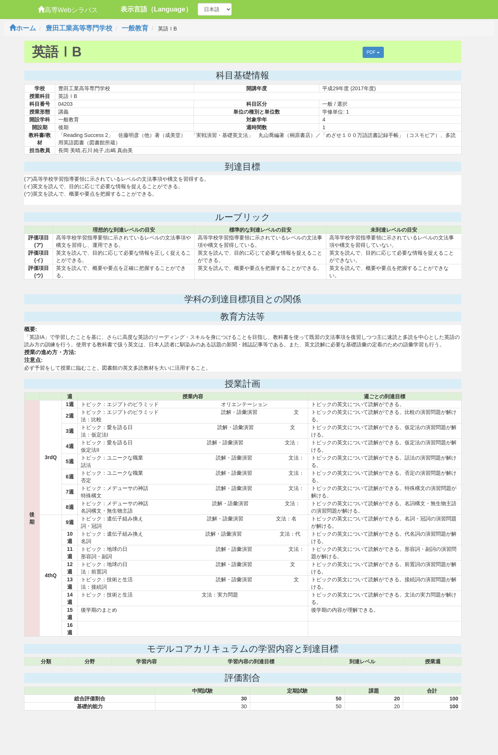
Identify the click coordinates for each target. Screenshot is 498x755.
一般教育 (135, 28)
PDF (373, 52)
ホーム (22, 28)
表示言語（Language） (156, 9)
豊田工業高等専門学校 (79, 28)
